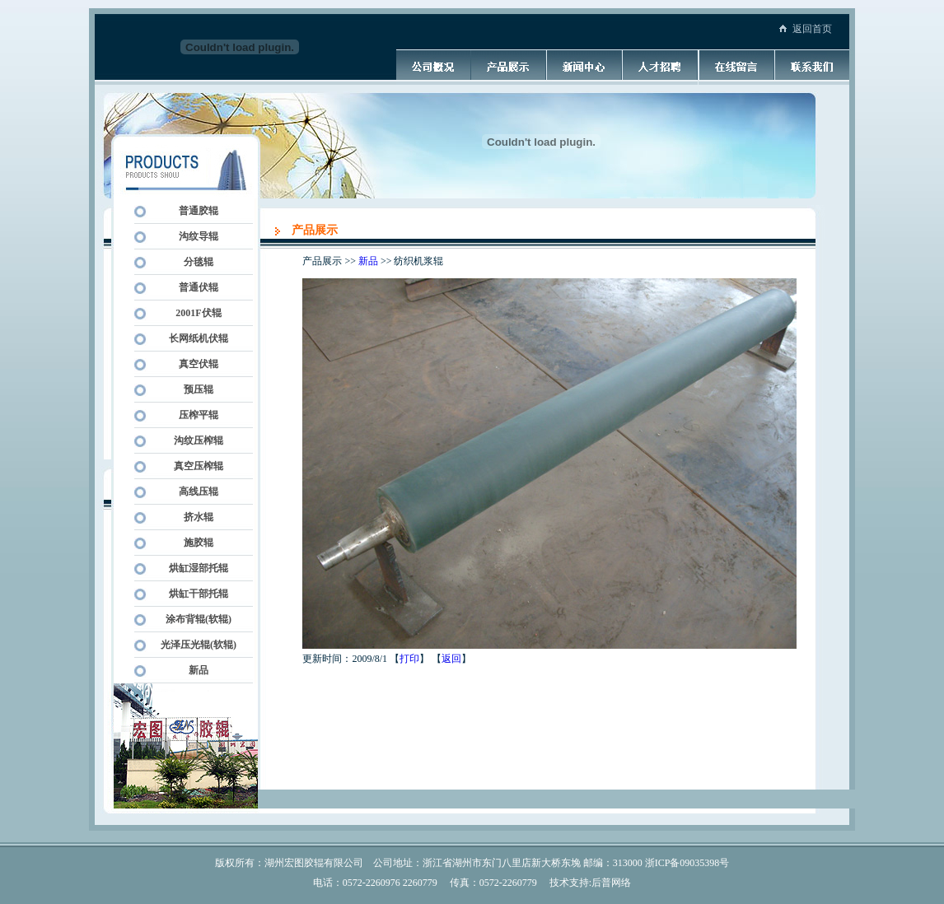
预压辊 (193, 389)
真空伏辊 (193, 364)
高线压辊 (193, 491)
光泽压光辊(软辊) (193, 644)
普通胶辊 (193, 211)
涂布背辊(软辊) (193, 619)
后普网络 (611, 882)
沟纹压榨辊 (193, 440)
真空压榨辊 (193, 466)
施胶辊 (193, 542)
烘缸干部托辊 (193, 593)
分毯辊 (193, 262)
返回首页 (812, 29)
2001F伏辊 (193, 313)
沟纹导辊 (193, 236)
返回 (451, 658)
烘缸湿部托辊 (193, 568)
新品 (193, 670)
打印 (409, 658)
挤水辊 (193, 517)
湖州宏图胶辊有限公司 (313, 863)
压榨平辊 (193, 415)
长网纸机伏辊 (193, 338)
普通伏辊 (193, 287)
